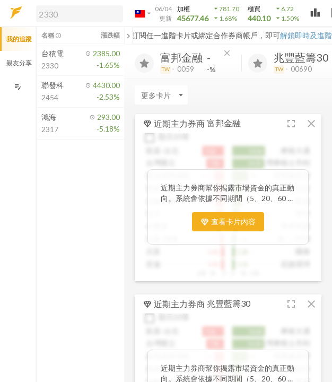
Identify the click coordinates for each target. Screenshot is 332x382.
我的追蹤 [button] (19, 39)
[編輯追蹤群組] (18, 87)
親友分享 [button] (19, 63)
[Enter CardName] (161, 95)
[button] (77, 13)
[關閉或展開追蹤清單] (128, 35)
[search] (79, 13)
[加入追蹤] (144, 63)
